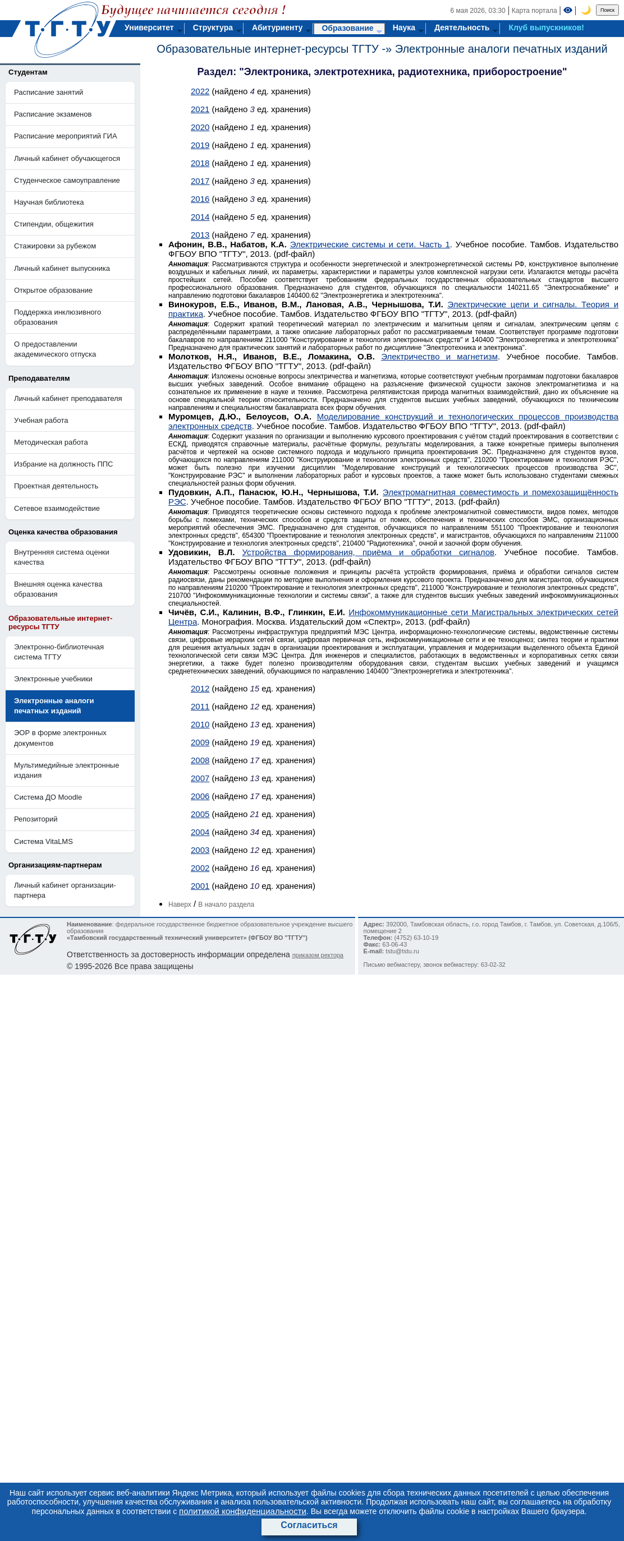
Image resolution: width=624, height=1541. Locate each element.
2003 (200, 850)
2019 (200, 145)
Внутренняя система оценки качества (61, 557)
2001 (200, 886)
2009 (200, 742)
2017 (200, 181)
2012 (200, 688)
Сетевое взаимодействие (57, 508)
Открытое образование (53, 290)
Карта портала (534, 11)
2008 (200, 760)
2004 (200, 832)
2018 (200, 163)
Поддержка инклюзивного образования (57, 317)
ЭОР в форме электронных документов (60, 737)
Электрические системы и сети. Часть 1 (370, 244)
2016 (200, 199)
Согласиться (309, 1525)
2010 (200, 724)
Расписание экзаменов (52, 114)
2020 (200, 127)
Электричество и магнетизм (439, 356)
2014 (200, 217)
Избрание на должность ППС (63, 464)
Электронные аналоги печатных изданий (501, 49)
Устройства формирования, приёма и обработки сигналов (368, 552)
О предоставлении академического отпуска (55, 349)
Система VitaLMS (43, 841)
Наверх (179, 904)
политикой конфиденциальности (242, 1511)
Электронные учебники (53, 679)
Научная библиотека (49, 202)
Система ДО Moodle (48, 797)
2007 (200, 778)
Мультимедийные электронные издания (66, 770)
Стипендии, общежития (54, 224)
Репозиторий (35, 819)
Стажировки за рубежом (55, 246)
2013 (200, 234)
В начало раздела (226, 904)
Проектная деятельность (56, 486)
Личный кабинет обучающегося (67, 158)
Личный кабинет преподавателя (68, 398)
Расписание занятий (48, 92)
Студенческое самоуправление (67, 180)
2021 (200, 109)
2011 (200, 706)
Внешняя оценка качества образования (58, 589)
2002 (200, 868)
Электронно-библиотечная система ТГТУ (59, 652)
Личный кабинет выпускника (62, 268)
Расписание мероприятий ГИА (65, 136)
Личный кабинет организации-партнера (65, 890)
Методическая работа (51, 442)
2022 (200, 91)
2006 (200, 796)
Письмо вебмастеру (392, 964)
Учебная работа (41, 420)
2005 (200, 814)
